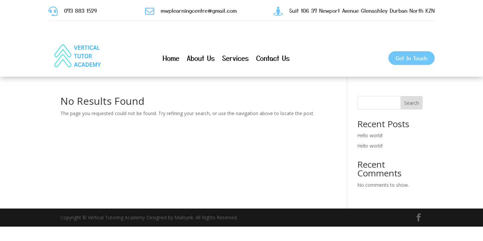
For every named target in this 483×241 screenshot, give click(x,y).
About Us (201, 58)
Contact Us (272, 58)
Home (171, 58)
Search (411, 103)
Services (235, 58)
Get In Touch (411, 58)
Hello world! (370, 135)
